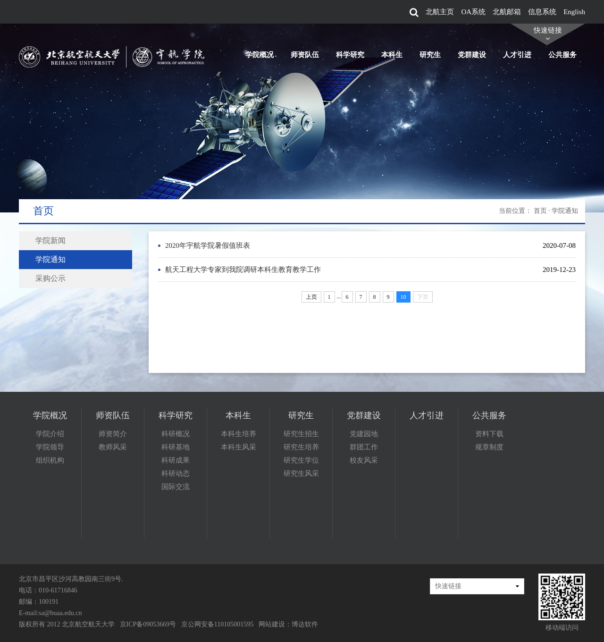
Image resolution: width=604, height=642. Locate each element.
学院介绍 (50, 434)
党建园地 (364, 434)
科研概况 (175, 434)
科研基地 (175, 447)
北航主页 (440, 12)
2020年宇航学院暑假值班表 (207, 245)
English (574, 12)
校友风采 (364, 460)
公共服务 (562, 55)
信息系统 (542, 12)
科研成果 (175, 460)
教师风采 (113, 447)
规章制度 (489, 447)
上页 (311, 297)
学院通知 (50, 259)
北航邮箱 (507, 12)
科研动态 (175, 473)
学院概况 (259, 55)
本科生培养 (238, 434)
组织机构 (50, 460)
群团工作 (364, 447)
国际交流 (175, 486)
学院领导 (50, 447)
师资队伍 (305, 55)
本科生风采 (238, 447)
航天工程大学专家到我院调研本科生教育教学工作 (243, 269)
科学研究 (350, 55)
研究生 (430, 55)
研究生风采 (301, 473)
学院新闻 (50, 241)
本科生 (392, 55)
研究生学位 (301, 460)
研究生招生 (301, 434)
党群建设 (472, 55)
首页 (540, 210)
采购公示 (50, 278)
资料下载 (489, 434)
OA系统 (473, 12)
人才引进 (517, 55)
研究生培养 (301, 447)
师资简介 (113, 434)
